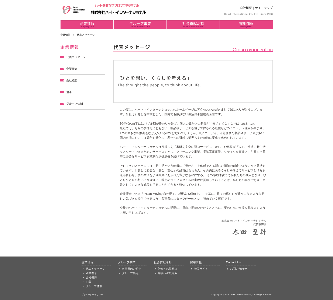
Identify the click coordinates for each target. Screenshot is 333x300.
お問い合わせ (238, 268)
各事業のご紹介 (131, 268)
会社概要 (246, 8)
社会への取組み (167, 268)
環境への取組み (167, 273)
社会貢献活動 (163, 262)
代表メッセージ (95, 268)
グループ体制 (94, 286)
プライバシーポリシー (92, 294)
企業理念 (91, 273)
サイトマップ (264, 8)
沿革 (88, 281)
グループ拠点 (130, 273)
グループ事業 (126, 262)
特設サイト (201, 268)
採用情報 (196, 262)
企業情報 (65, 34)
